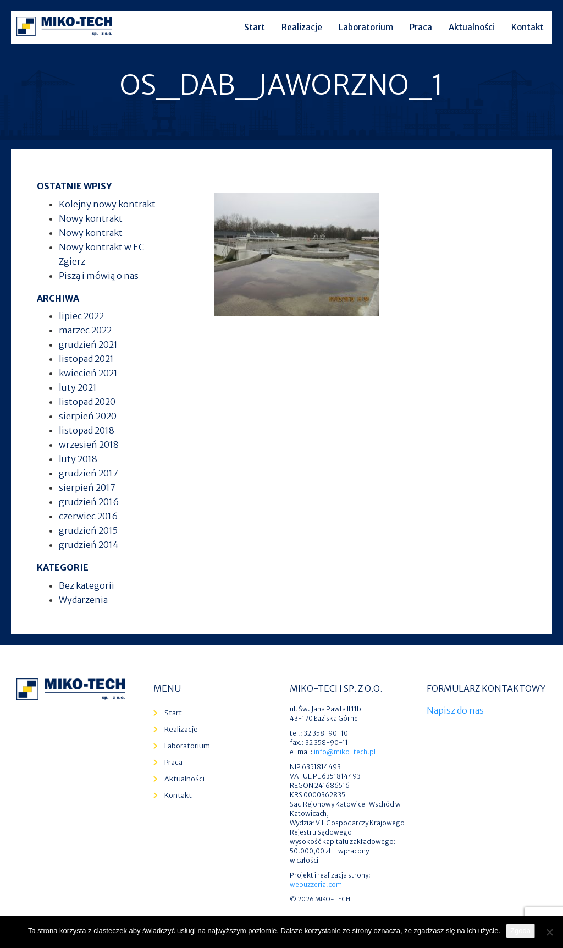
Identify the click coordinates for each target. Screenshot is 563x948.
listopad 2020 (87, 401)
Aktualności (472, 27)
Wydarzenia (83, 599)
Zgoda (520, 931)
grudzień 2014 (89, 544)
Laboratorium (366, 27)
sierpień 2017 (87, 487)
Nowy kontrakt (91, 218)
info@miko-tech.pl (345, 752)
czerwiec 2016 (88, 516)
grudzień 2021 (88, 344)
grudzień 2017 (88, 473)
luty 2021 (78, 387)
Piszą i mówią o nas (99, 275)
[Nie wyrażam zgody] (549, 932)
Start (254, 27)
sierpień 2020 (88, 415)
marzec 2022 (85, 330)
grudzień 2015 (88, 530)
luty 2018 (78, 458)
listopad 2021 (86, 358)
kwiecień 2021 (88, 373)
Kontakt (527, 27)
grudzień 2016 (89, 501)
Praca (421, 27)
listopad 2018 (86, 430)
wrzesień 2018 (89, 444)
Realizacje (302, 27)
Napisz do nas (455, 710)
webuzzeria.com (316, 884)
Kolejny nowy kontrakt (107, 204)
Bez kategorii (86, 585)
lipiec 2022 (81, 315)
